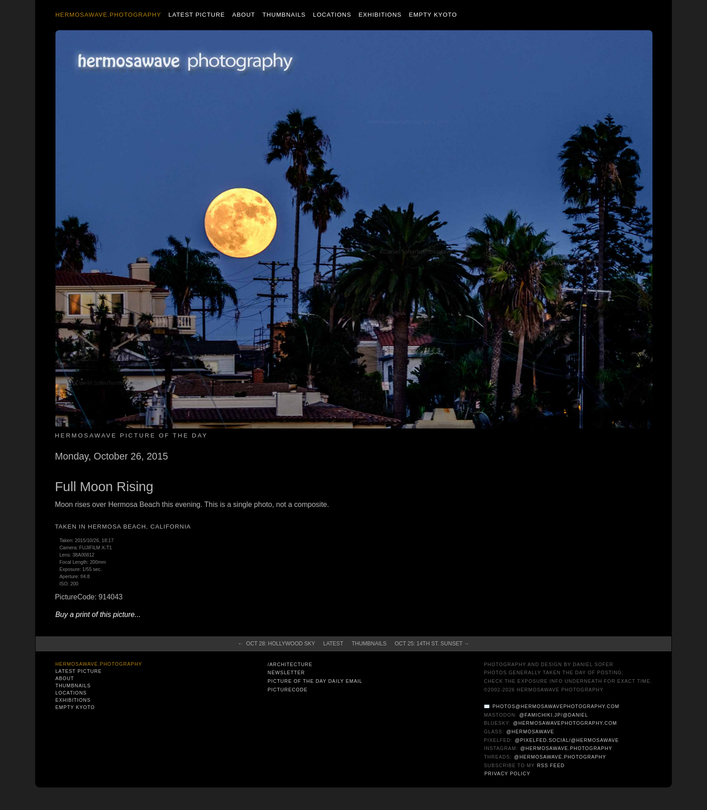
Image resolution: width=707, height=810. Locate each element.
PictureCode (287, 689)
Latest (333, 643)
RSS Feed (551, 765)
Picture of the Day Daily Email (314, 681)
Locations (332, 14)
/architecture (289, 664)
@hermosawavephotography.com (565, 723)
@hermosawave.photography (566, 748)
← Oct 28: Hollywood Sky (276, 643)
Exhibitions (379, 14)
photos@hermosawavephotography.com (555, 706)
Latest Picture (197, 14)
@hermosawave (530, 731)
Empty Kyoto (433, 14)
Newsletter (286, 672)
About (243, 14)
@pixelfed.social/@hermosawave (567, 740)
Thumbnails (284, 14)
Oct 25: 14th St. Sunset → (432, 643)
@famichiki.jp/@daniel (553, 715)
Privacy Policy (507, 773)
